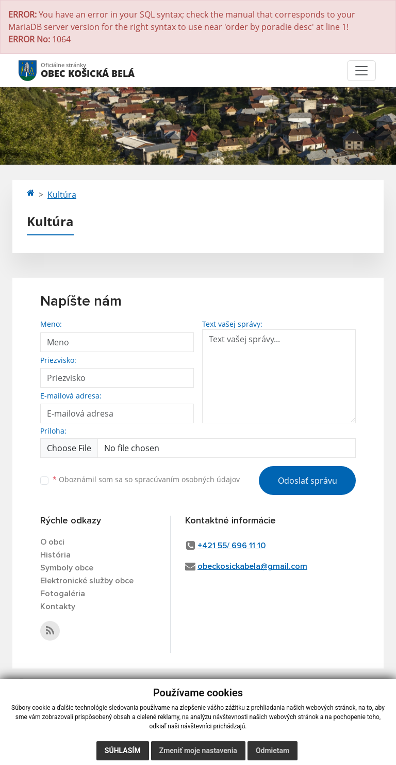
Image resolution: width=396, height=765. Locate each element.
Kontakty (57, 606)
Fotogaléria (62, 593)
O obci (52, 542)
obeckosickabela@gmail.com (252, 566)
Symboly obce (66, 568)
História (55, 555)
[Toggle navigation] (361, 70)
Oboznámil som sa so (146, 479)
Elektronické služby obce (87, 581)
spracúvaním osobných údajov (187, 479)
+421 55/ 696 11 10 (231, 545)
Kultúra (61, 194)
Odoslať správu (307, 480)
